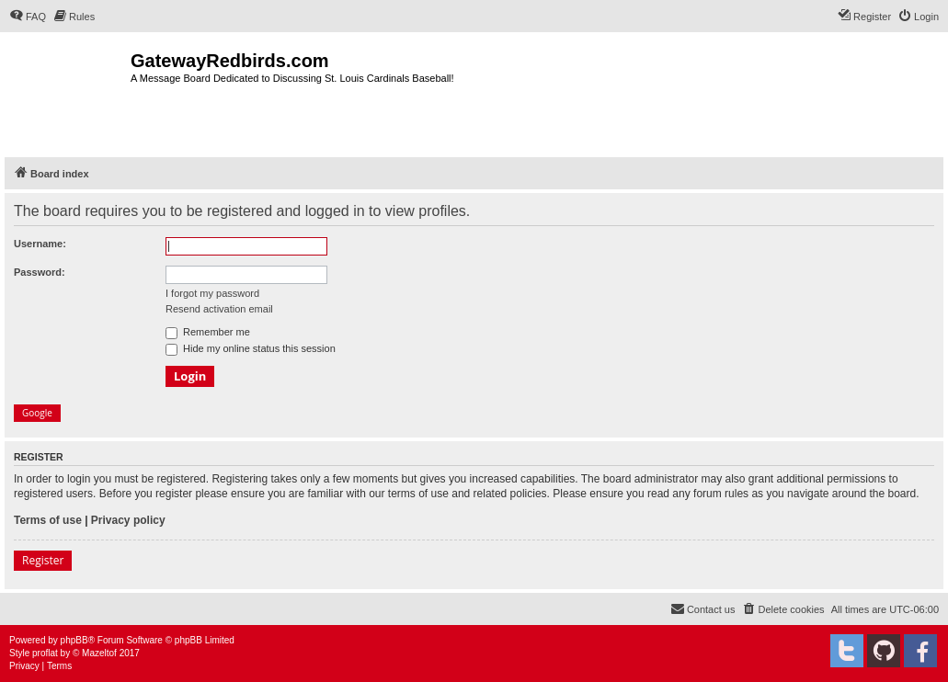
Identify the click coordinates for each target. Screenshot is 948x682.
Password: (39, 272)
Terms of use (48, 520)
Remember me (208, 331)
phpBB (74, 640)
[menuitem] (27, 17)
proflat (45, 653)
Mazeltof (99, 653)
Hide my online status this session (251, 348)
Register (42, 560)
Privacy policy (128, 520)
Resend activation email (219, 308)
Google (37, 412)
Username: (40, 243)
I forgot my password (212, 293)
